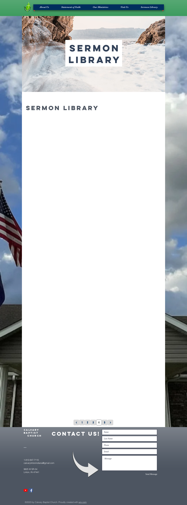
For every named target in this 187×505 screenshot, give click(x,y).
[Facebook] (31, 490)
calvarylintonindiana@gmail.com (39, 463)
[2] (87, 422)
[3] (93, 422)
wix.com (83, 502)
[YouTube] (25, 490)
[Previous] (76, 422)
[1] (82, 422)
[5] (105, 422)
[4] (99, 422)
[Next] (110, 422)
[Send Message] (147, 474)
